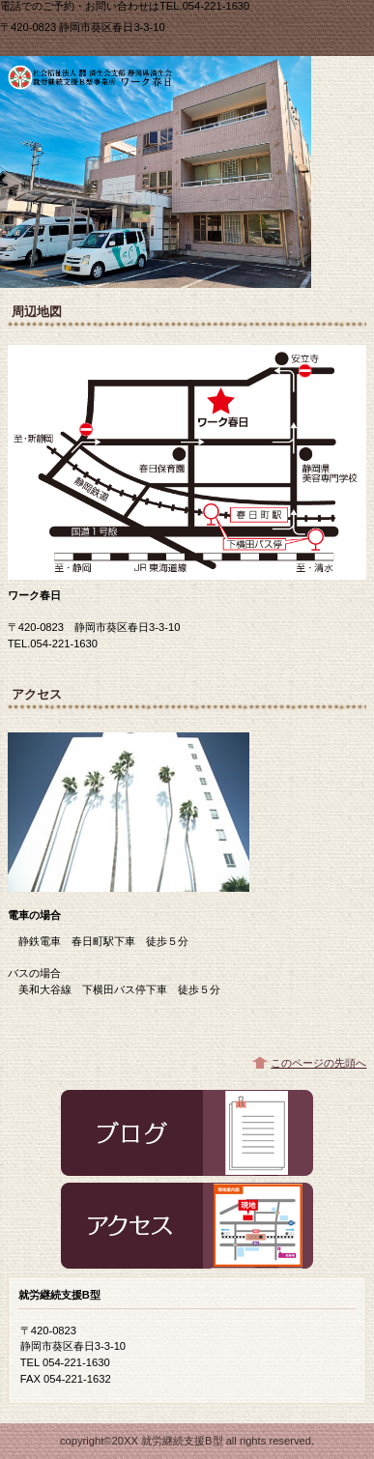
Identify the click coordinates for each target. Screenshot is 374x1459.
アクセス (187, 1226)
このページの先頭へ (318, 1063)
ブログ (187, 1133)
